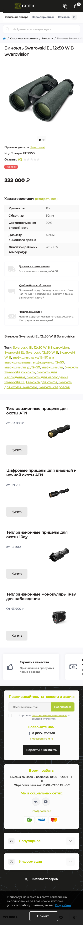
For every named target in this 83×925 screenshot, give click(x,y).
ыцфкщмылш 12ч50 (48, 362)
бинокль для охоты (41, 382)
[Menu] (7, 6)
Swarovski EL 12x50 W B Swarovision (41, 347)
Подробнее (63, 905)
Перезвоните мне (41, 738)
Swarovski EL (14, 352)
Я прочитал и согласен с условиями (41, 717)
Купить (16, 450)
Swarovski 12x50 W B (42, 352)
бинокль (28, 372)
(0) (20, 159)
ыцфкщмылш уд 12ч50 (22, 367)
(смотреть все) (46, 199)
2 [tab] (43, 140)
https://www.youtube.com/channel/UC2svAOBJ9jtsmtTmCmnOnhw (46, 801)
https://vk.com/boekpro (36, 801)
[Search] (7, 29)
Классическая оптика (24, 38)
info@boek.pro (41, 811)
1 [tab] (40, 140)
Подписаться (62, 706)
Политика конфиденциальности (49, 715)
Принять (43, 916)
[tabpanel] (41, 96)
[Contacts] (65, 6)
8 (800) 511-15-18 (43, 733)
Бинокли (47, 38)
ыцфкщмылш (52, 367)
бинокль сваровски (54, 387)
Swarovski (37, 147)
